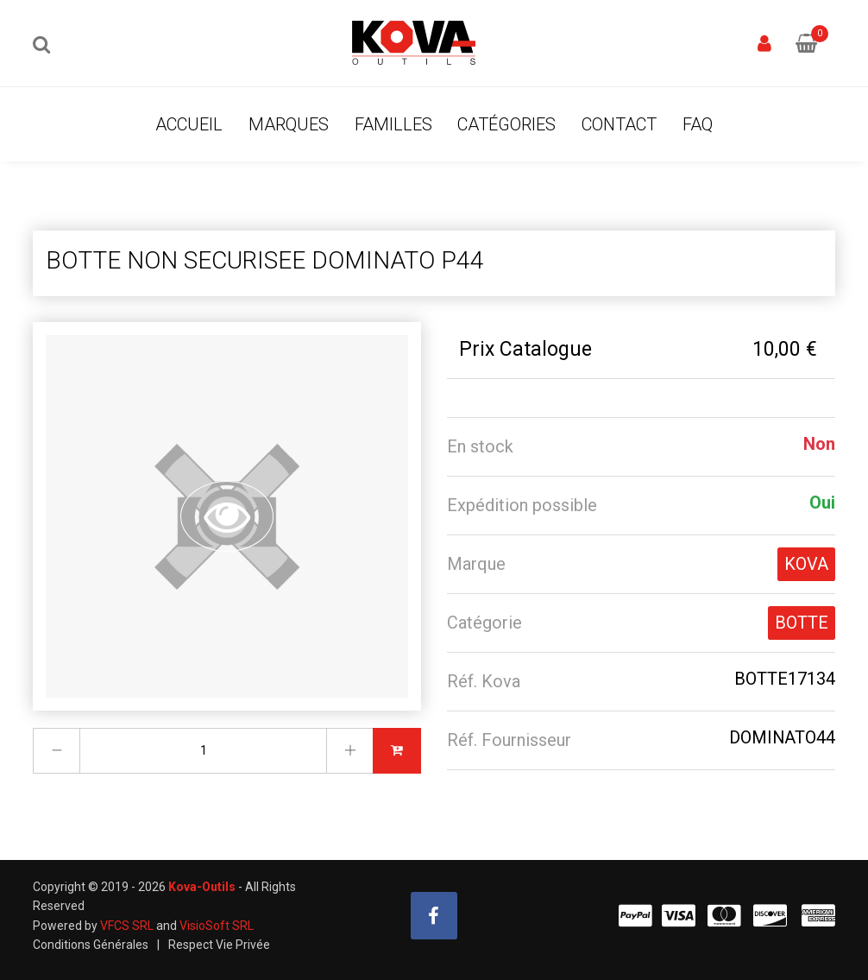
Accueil (189, 124)
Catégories (506, 124)
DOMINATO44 (782, 737)
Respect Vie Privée (219, 945)
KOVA (806, 563)
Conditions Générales (90, 945)
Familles (393, 124)
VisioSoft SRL (216, 926)
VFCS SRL (127, 926)
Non (819, 443)
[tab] (641, 447)
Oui (822, 502)
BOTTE (801, 622)
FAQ (697, 124)
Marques (288, 124)
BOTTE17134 (784, 678)
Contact (619, 124)
